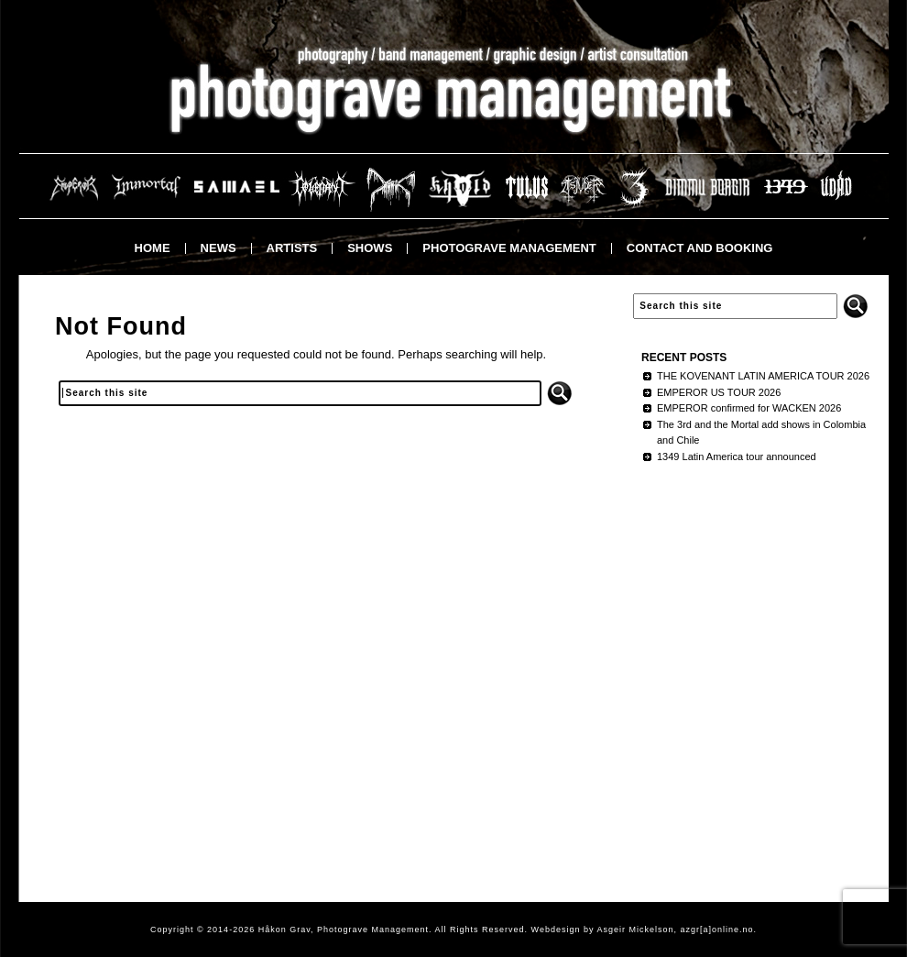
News (218, 248)
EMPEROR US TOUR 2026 (719, 392)
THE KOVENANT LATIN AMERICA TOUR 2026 (763, 375)
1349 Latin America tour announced (736, 456)
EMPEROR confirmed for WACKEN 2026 (749, 407)
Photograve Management (509, 248)
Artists (292, 248)
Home (152, 248)
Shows (369, 248)
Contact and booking (700, 248)
